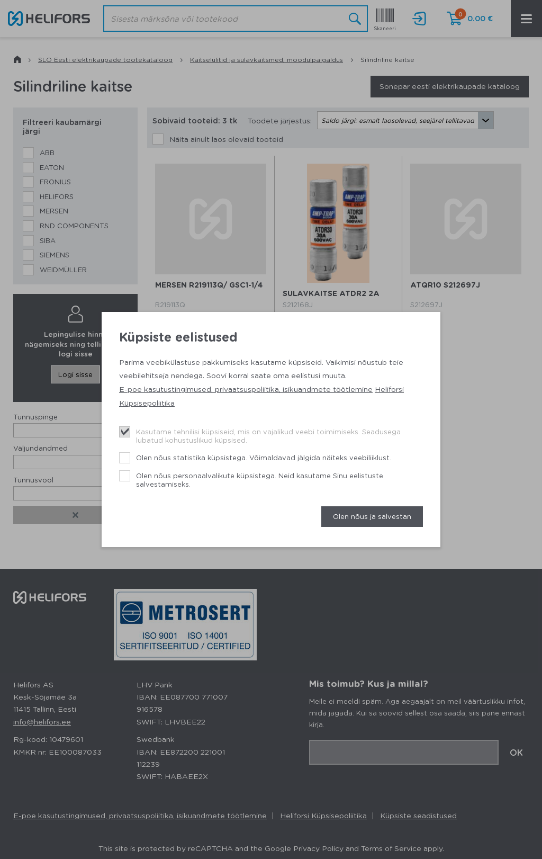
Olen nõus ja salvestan (372, 516)
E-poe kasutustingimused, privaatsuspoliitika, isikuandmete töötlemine (246, 388)
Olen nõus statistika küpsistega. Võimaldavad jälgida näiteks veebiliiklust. (263, 457)
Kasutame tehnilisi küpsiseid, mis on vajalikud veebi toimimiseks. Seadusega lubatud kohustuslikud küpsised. (268, 435)
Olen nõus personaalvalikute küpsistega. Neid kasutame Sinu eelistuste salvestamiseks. (259, 479)
